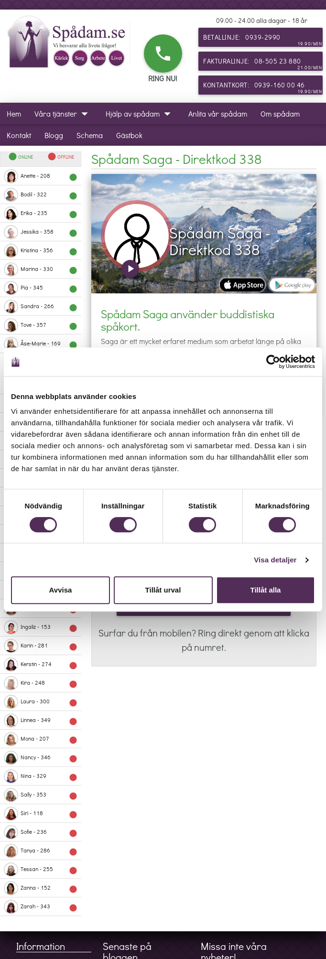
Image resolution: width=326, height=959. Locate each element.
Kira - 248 (40, 683)
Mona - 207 (40, 739)
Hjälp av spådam (140, 113)
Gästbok (129, 135)
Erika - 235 (40, 213)
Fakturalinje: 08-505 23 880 (262, 63)
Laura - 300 (40, 702)
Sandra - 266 (40, 307)
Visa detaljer (275, 560)
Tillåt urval (163, 590)
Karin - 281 (40, 646)
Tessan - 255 (40, 869)
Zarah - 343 (40, 907)
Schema (89, 135)
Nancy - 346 (40, 758)
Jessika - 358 (40, 232)
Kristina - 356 (40, 251)
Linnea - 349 (40, 720)
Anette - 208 (40, 176)
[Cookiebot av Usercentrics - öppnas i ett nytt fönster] (273, 362)
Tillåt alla (265, 590)
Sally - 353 (40, 795)
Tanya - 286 (40, 851)
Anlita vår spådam (217, 113)
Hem (14, 113)
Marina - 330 (40, 269)
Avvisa (60, 590)
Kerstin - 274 (40, 664)
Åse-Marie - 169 (40, 344)
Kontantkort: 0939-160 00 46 (262, 87)
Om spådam (280, 113)
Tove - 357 (40, 325)
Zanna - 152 (40, 888)
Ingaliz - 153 (40, 627)
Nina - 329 (40, 776)
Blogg (53, 135)
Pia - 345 (40, 288)
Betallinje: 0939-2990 (262, 39)
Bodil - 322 (40, 195)
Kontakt (19, 135)
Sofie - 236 (40, 832)
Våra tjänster (63, 113)
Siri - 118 (40, 814)
